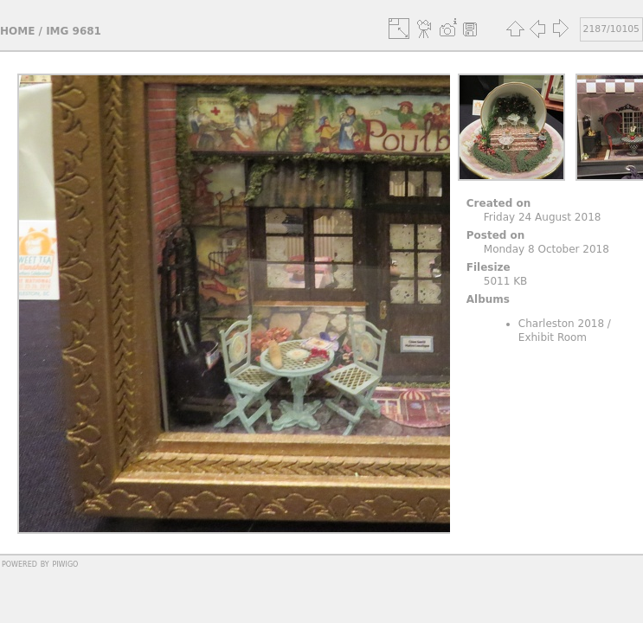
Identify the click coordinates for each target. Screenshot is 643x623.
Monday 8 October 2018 (546, 249)
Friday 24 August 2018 (542, 217)
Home (17, 31)
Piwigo (65, 563)
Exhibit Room (552, 337)
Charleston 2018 (561, 324)
